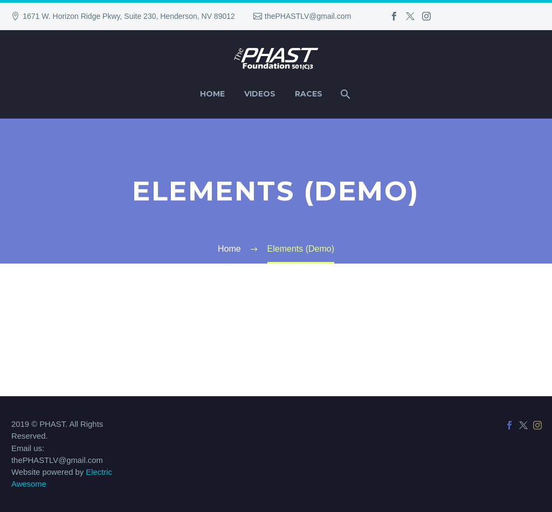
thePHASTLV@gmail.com (308, 16)
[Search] (344, 94)
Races (308, 94)
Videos (259, 94)
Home (212, 94)
